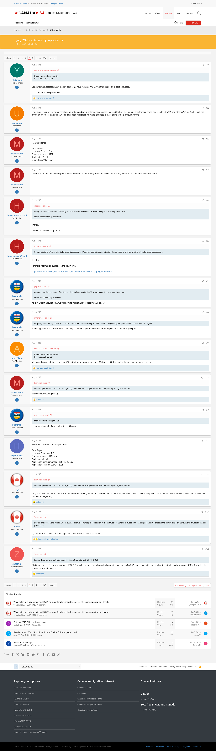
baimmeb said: (41, 383)
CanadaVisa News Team (87, 710)
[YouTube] (163, 687)
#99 (207, 343)
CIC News (81, 693)
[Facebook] (142, 687)
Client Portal (196, 3)
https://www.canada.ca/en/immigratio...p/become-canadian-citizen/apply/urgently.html (73, 271)
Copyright (186, 746)
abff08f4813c (194, 614)
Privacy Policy (173, 746)
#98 (207, 312)
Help (184, 666)
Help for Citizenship (23, 642)
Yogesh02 (18, 645)
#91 (207, 65)
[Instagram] (148, 687)
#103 (207, 474)
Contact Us (196, 746)
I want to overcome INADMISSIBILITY (30, 732)
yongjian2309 (20, 605)
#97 (207, 281)
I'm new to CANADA (23, 715)
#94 (207, 170)
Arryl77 (17, 635)
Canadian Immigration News (89, 704)
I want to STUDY (21, 699)
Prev (10, 58)
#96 (207, 241)
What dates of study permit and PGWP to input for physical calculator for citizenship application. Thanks (62, 612)
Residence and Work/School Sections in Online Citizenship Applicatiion (47, 632)
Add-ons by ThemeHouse (100, 746)
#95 (207, 200)
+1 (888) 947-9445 (56, 3)
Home (190, 666)
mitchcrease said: (42, 318)
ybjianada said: (41, 206)
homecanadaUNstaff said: (46, 70)
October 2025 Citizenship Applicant (30, 622)
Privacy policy (175, 666)
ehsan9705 (195, 625)
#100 (207, 377)
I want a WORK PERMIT (24, 693)
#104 (207, 512)
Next (52, 58)
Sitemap (149, 746)
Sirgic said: (39, 517)
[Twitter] (158, 687)
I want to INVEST (21, 704)
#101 (207, 410)
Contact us (142, 666)
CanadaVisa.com (84, 687)
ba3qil (16, 625)
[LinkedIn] (153, 687)
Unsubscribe (160, 746)
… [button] (19, 58)
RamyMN (196, 645)
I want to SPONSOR (23, 710)
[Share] (203, 65)
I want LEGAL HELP (22, 726)
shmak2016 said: (42, 246)
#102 (207, 441)
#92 (207, 108)
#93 (207, 139)
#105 (207, 549)
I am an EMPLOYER (22, 721)
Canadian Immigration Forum (89, 699)
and (49, 539)
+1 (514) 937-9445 (148, 699)
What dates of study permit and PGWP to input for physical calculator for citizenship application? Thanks (62, 602)
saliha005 (23, 44)
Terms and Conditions (157, 666)
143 (45, 58)
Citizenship (42, 605)
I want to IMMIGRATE (23, 687)
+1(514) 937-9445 (20, 3)
